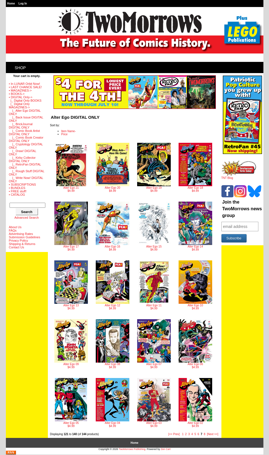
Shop (20, 68)
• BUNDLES (17, 188)
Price (64, 134)
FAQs (13, 230)
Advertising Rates (21, 233)
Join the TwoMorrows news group (242, 209)
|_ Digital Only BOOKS (25, 100)
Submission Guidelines (24, 237)
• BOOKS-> (17, 93)
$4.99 (71, 167)
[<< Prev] (174, 434)
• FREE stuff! (18, 191)
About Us (15, 227)
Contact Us (16, 247)
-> (20, 97)
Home (11, 3)
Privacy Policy (18, 240)
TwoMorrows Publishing (132, 449)
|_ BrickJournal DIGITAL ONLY (21, 125)
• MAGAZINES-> (20, 90)
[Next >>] (212, 434)
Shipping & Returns (22, 244)
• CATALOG (17, 194)
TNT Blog (238, 176)
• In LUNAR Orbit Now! (24, 83)
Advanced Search (27, 217)
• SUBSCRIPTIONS (22, 184)
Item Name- (68, 131)
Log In (22, 3)
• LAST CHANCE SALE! (25, 87)
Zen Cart (165, 449)
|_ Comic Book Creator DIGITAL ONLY (26, 139)
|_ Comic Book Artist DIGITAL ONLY (24, 132)
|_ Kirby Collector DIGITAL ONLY (22, 159)
